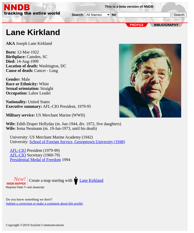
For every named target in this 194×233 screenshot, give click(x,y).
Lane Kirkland (91, 180)
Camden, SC (37, 57)
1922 (35, 52)
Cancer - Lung (46, 70)
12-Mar (23, 52)
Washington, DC (52, 66)
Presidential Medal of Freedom (35, 159)
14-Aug (22, 61)
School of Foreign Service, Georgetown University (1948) (77, 142)
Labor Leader (39, 93)
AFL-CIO (18, 150)
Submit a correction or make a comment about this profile (44, 203)
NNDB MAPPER (16, 183)
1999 (34, 61)
